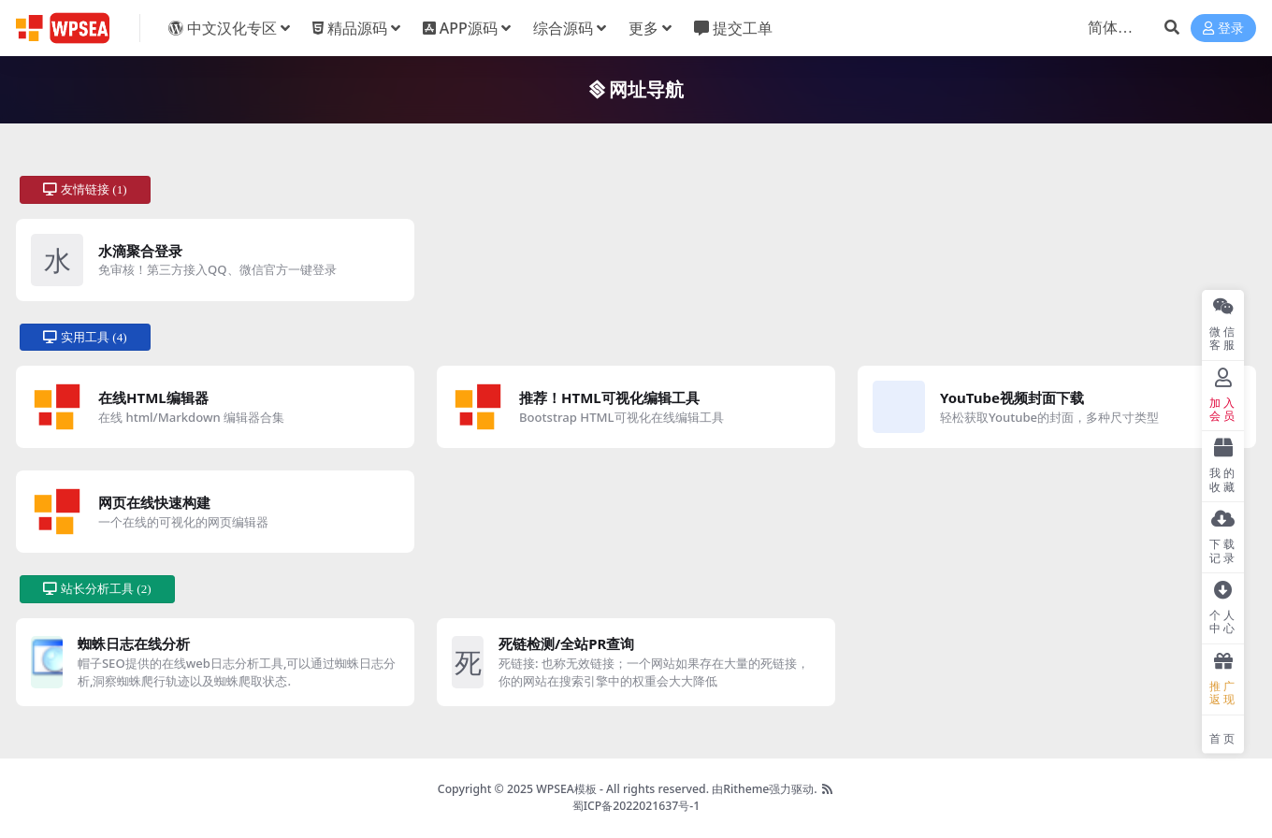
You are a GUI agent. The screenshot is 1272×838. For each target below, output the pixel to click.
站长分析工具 (97, 589)
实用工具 (85, 337)
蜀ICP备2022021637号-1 (636, 806)
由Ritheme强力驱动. (764, 789)
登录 (1223, 29)
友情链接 (85, 189)
